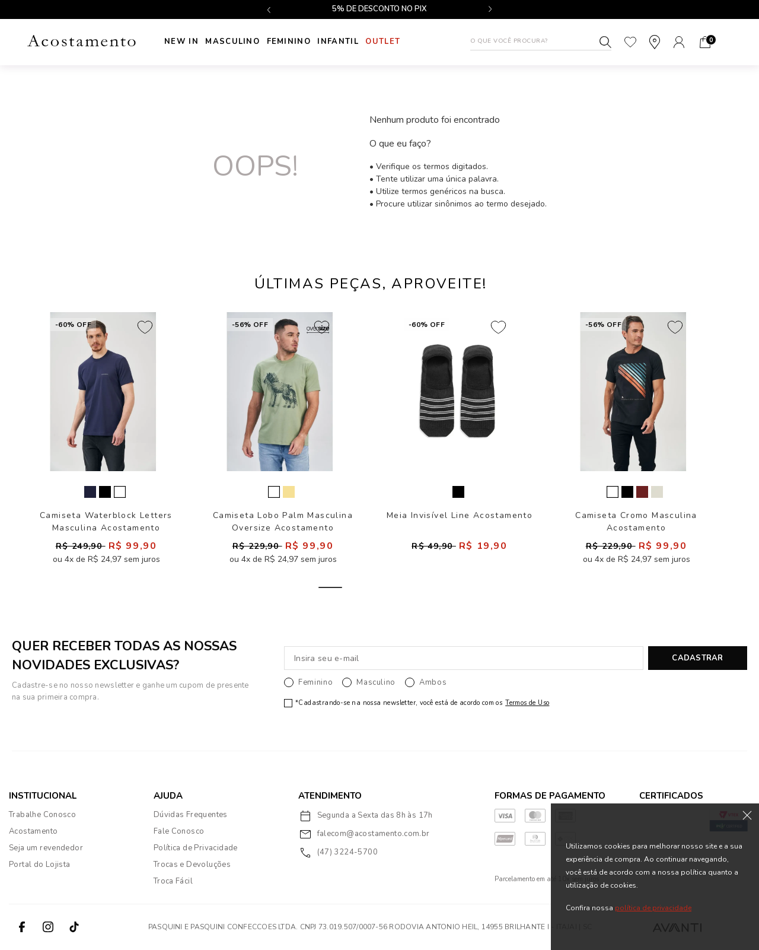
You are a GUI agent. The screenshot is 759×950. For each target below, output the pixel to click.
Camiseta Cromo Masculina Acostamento (636, 521)
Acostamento (33, 831)
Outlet (402, 41)
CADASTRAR (697, 658)
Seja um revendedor (46, 848)
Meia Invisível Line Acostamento (459, 515)
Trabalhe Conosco (42, 814)
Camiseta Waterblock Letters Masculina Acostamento (106, 521)
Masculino (238, 41)
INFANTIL (353, 41)
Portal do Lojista (40, 864)
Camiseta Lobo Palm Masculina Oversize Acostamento (283, 521)
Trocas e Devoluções (192, 864)
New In (181, 41)
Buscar (605, 42)
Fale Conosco (179, 831)
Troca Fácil (173, 881)
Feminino (299, 41)
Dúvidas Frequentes (191, 814)
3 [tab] (411, 587)
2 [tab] (370, 587)
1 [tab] (330, 587)
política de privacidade (653, 908)
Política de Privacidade (196, 848)
